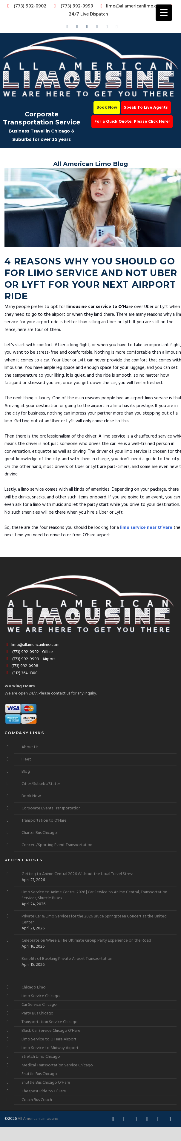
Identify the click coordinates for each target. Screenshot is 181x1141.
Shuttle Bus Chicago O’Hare (46, 1082)
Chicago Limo (34, 987)
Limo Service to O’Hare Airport (49, 1039)
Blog (26, 771)
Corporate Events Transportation (51, 808)
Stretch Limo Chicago (41, 1056)
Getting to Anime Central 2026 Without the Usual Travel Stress (77, 874)
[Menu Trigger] (164, 12)
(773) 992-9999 (72, 6)
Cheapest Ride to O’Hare (44, 1091)
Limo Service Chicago (41, 996)
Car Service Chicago (39, 1004)
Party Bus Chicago (37, 1013)
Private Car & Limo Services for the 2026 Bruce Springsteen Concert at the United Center (94, 920)
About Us (30, 747)
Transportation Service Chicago (50, 1022)
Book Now (106, 107)
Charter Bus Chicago (39, 832)
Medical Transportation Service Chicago (57, 1065)
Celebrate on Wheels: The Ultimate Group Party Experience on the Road (86, 941)
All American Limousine (38, 1118)
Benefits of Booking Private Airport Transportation (67, 959)
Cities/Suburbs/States (41, 783)
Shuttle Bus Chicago (39, 1074)
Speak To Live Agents (146, 107)
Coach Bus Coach (37, 1100)
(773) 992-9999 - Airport (29, 659)
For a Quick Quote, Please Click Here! (132, 121)
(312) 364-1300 (21, 673)
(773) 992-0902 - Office (28, 652)
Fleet (26, 759)
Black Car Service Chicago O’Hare (51, 1030)
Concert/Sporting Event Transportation (57, 845)
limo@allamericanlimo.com (131, 6)
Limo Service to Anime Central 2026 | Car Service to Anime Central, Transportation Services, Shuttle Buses (94, 895)
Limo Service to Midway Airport (50, 1048)
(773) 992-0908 (21, 666)
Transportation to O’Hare (44, 820)
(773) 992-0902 (25, 6)
